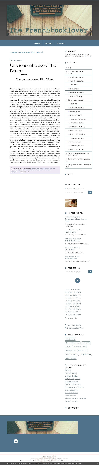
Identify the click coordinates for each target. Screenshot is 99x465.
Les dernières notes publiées (50, 458)
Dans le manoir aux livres (73, 384)
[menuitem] (37, 43)
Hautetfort (53, 456)
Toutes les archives (71, 318)
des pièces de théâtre (77, 92)
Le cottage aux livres (71, 390)
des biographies (75, 111)
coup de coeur (86, 354)
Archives (48, 43)
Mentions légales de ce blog (38, 460)
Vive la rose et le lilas (71, 382)
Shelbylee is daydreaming (73, 379)
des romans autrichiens (77, 134)
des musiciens (74, 89)
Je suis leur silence (72, 241)
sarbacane (14, 172)
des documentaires (76, 115)
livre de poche (70, 339)
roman (68, 347)
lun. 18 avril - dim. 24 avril (73, 304)
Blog (69, 68)
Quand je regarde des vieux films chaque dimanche (77, 154)
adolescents (46, 170)
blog (77, 460)
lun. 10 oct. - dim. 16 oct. (72, 301)
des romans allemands (77, 123)
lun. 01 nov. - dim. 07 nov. (73, 315)
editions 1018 (82, 350)
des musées (73, 85)
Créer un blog (46, 456)
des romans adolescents (78, 119)
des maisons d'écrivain (77, 81)
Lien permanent (16, 168)
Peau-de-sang (70, 232)
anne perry (86, 343)
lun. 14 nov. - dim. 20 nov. (73, 295)
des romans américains (77, 127)
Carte (70, 174)
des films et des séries (77, 77)
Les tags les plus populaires (62, 458)
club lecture (38, 170)
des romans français (76, 142)
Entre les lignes (71, 258)
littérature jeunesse (79, 347)
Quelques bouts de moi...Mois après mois (43, 168)
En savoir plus (79, 463)
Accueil (37, 43)
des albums (73, 104)
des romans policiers (76, 149)
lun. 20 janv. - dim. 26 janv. (73, 292)
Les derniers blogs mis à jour (37, 458)
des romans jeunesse (76, 146)
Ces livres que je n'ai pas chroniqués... (74, 72)
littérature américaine (73, 343)
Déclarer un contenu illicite (26, 460)
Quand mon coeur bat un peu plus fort (78, 160)
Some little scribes (71, 373)
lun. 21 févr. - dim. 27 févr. (73, 306)
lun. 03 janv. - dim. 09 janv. (73, 309)
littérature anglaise (72, 354)
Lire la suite (87, 56)
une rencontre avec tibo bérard (24, 170)
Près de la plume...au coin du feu (75, 398)
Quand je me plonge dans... (76, 100)
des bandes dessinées (77, 108)
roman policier (70, 350)
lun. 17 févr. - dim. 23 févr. (73, 289)
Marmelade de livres (71, 393)
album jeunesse (71, 358)
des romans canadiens (77, 138)
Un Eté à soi (69, 250)
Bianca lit (68, 370)
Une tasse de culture (71, 376)
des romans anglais (76, 130)
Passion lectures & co (72, 401)
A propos (61, 43)
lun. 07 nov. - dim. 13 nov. (73, 298)
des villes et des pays (76, 96)
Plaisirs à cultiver (70, 396)
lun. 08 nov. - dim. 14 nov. (73, 312)
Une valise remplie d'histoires (74, 387)
